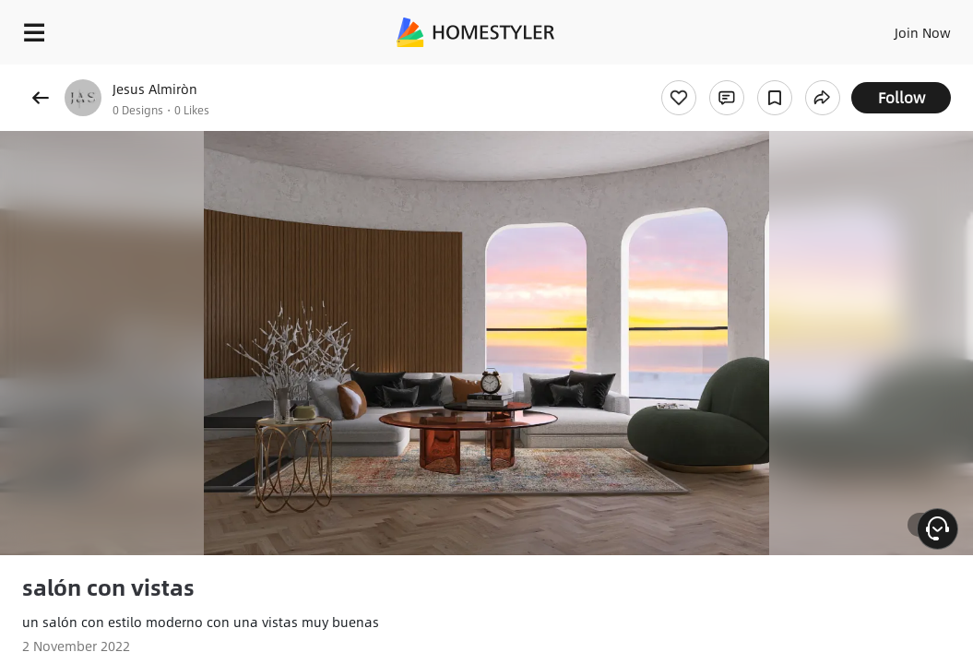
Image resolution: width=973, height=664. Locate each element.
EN (869, 28)
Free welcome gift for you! (708, 74)
